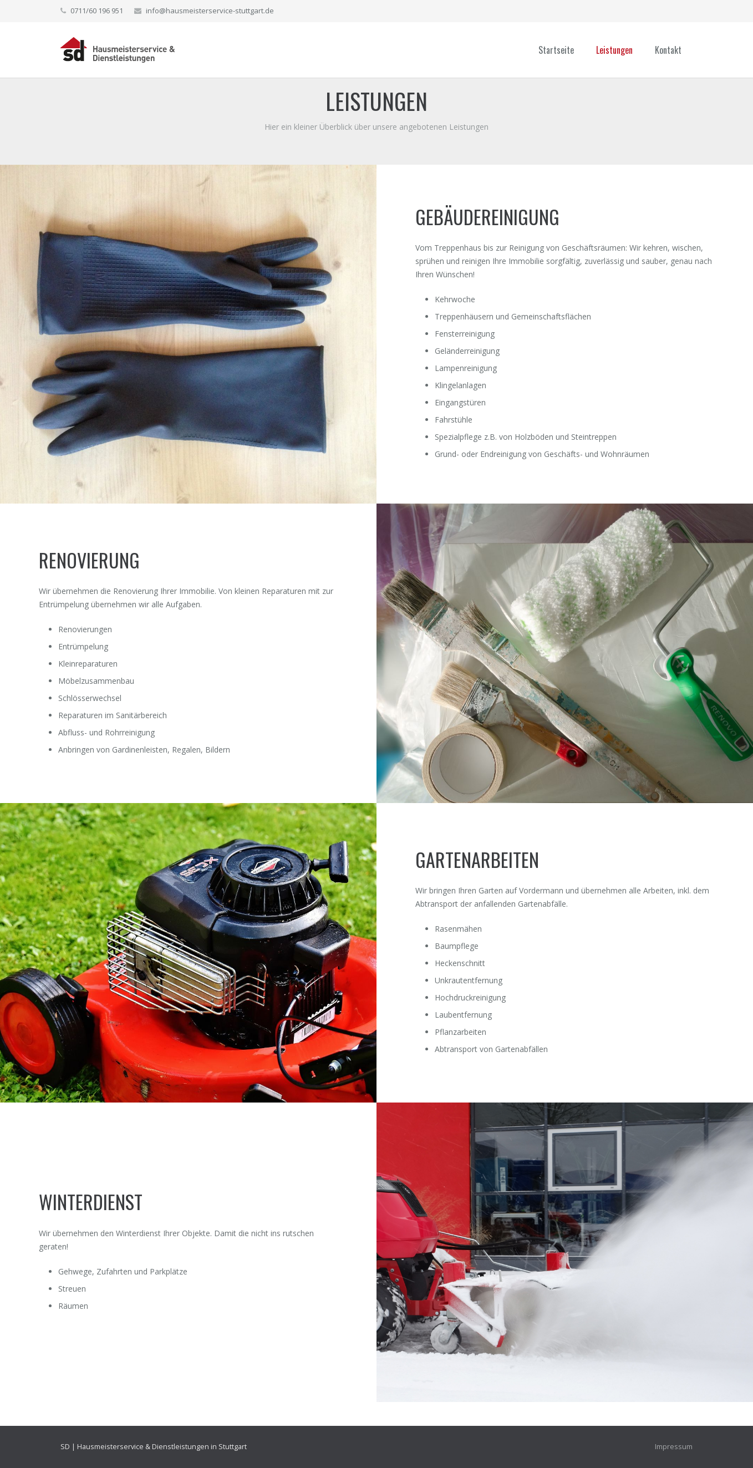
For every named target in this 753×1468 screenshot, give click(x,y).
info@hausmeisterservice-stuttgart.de (210, 11)
